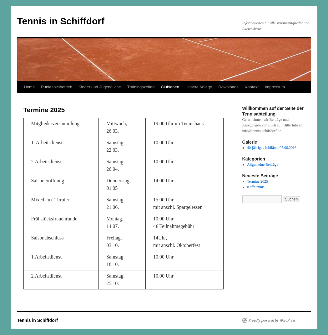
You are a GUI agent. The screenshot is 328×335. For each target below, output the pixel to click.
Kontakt (252, 87)
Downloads (228, 87)
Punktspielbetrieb (56, 87)
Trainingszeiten (141, 87)
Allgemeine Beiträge (262, 164)
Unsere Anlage (198, 87)
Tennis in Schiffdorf (60, 21)
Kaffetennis (256, 187)
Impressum (275, 87)
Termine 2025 (257, 181)
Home (29, 87)
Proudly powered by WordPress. (273, 320)
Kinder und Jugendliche (99, 87)
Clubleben (170, 87)
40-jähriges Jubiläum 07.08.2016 (271, 147)
